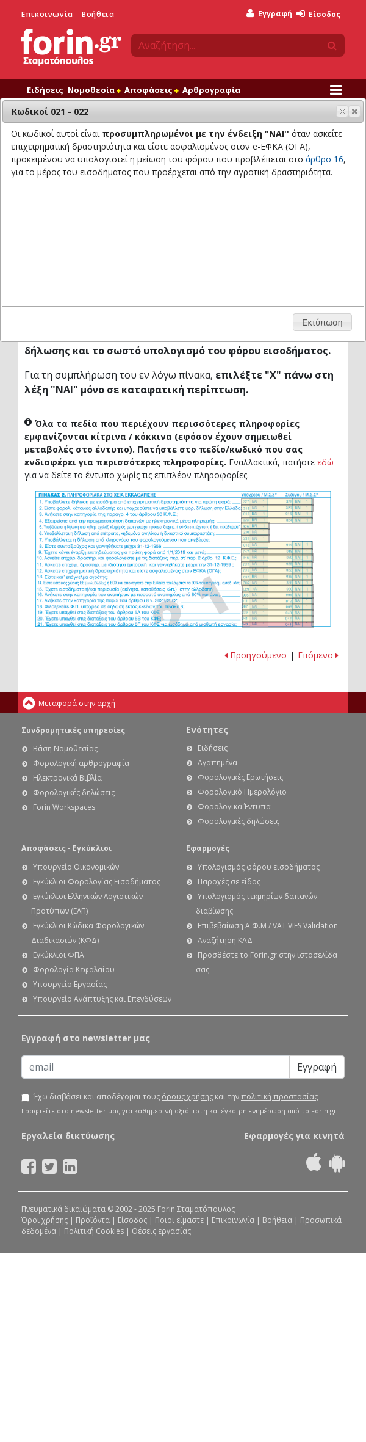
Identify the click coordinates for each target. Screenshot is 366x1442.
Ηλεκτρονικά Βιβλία (67, 778)
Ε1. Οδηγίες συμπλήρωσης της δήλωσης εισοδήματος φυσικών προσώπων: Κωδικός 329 (255, 526)
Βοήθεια (98, 14)
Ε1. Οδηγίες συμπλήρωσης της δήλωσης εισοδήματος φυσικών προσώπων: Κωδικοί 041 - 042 (278, 619)
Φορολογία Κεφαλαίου (74, 969)
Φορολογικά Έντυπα (234, 806)
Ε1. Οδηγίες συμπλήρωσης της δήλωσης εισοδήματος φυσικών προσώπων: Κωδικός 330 (255, 532)
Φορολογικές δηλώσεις (74, 792)
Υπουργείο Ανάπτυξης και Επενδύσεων (102, 999)
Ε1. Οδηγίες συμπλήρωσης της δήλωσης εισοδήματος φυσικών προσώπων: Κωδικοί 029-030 (278, 588)
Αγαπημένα (217, 762)
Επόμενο (318, 655)
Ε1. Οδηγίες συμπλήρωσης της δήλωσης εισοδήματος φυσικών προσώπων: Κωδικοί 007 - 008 (278, 607)
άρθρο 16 (324, 159)
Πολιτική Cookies (94, 1231)
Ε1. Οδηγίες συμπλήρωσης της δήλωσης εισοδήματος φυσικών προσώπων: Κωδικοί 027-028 (277, 565)
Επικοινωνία (47, 14)
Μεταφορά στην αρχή (76, 703)
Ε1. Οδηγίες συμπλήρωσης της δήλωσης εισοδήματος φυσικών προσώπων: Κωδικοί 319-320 (277, 508)
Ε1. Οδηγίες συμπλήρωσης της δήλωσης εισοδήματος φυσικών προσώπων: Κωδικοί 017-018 (277, 552)
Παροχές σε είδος (229, 881)
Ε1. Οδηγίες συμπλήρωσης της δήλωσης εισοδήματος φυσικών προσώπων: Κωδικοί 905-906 (278, 595)
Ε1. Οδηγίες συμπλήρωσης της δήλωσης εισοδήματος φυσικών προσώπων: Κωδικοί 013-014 (277, 545)
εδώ (325, 462)
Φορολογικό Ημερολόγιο (242, 792)
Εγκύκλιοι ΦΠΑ (58, 955)
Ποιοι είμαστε (179, 1220)
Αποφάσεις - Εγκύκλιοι (66, 848)
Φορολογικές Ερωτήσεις (240, 777)
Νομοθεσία (94, 89)
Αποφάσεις (151, 89)
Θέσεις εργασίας (161, 1231)
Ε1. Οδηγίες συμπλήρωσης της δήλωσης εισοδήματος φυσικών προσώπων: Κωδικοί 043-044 (278, 624)
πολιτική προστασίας (279, 1096)
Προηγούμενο (255, 655)
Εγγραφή (269, 14)
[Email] (155, 1067)
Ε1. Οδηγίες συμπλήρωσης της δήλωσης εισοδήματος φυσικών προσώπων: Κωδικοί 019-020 (277, 558)
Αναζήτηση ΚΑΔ (225, 940)
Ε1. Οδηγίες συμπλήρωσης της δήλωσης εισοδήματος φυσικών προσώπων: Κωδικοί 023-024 (277, 521)
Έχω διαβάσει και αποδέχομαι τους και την (176, 1096)
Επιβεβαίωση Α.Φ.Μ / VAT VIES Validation (268, 925)
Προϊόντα (93, 1220)
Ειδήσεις (45, 89)
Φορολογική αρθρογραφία (81, 763)
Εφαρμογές (207, 848)
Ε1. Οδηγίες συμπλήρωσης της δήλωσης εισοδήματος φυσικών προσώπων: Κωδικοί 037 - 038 (277, 577)
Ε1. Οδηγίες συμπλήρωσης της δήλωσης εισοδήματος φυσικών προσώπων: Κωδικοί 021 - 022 (277, 571)
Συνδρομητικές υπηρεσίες (73, 730)
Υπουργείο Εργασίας (70, 984)
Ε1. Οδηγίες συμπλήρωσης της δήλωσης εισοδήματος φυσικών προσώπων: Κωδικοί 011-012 (278, 601)
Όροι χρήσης (44, 1220)
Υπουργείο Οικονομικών (76, 867)
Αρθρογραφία (211, 89)
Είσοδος (318, 14)
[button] (354, 111)
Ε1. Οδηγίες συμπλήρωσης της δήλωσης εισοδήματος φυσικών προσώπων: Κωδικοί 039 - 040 (278, 613)
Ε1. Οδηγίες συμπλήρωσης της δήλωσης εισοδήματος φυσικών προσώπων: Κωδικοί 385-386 (277, 583)
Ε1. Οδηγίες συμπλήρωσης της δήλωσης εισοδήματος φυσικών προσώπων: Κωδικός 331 (255, 538)
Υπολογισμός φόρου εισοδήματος (259, 867)
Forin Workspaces (64, 807)
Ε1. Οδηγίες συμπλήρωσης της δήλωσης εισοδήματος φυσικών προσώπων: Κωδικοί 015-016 (277, 515)
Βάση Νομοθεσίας (65, 748)
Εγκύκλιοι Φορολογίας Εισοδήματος (96, 881)
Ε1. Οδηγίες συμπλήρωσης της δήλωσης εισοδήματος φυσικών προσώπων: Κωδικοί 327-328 (277, 502)
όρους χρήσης (187, 1096)
